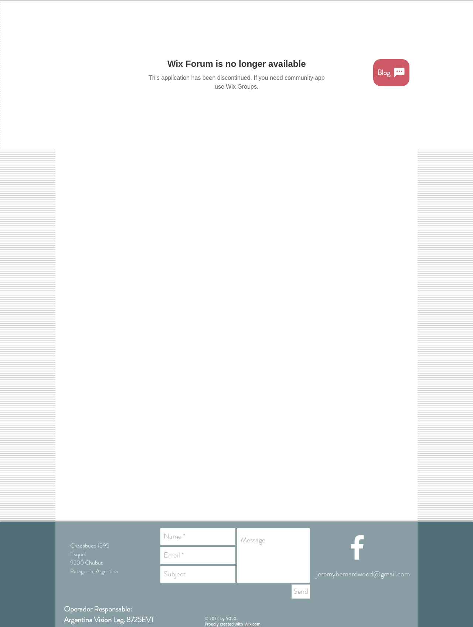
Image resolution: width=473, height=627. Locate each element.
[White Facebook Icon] (357, 547)
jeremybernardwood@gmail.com (363, 574)
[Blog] (391, 72)
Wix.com (253, 624)
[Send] (301, 592)
